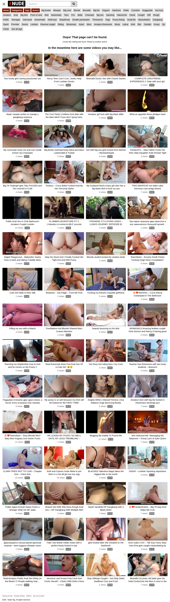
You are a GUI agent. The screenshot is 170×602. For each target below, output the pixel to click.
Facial (132, 15)
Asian (81, 24)
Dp (163, 24)
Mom (89, 24)
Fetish (6, 29)
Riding (61, 24)
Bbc (139, 24)
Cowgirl (141, 15)
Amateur (7, 15)
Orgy (107, 20)
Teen (66, 15)
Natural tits (122, 15)
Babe (80, 15)
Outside (147, 24)
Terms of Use (7, 591)
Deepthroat (65, 20)
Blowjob (57, 10)
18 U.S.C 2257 (38, 591)
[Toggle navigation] (5, 3)
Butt (46, 15)
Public (6, 20)
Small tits (131, 20)
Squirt (6, 24)
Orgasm (106, 10)
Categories (17, 10)
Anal (16, 15)
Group (157, 24)
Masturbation (144, 20)
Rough (156, 15)
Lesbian (34, 24)
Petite (126, 10)
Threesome (97, 20)
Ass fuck (159, 10)
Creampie (89, 15)
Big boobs (46, 10)
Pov (73, 15)
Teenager (16, 20)
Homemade (40, 20)
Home (6, 10)
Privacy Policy (19, 591)
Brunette (87, 10)
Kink (133, 24)
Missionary (71, 24)
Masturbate (56, 15)
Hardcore (116, 10)
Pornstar (15, 24)
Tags (27, 10)
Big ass (100, 15)
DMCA (28, 591)
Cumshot (135, 10)
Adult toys (52, 20)
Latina (125, 24)
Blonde (77, 10)
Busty (117, 24)
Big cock (67, 10)
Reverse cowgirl (48, 24)
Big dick (24, 15)
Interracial (27, 20)
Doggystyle (147, 10)
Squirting (110, 15)
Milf (148, 15)
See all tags (17, 29)
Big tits (96, 10)
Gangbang (157, 20)
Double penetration (81, 20)
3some (25, 24)
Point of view (36, 15)
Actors (35, 10)
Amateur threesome (103, 24)
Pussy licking (119, 20)
